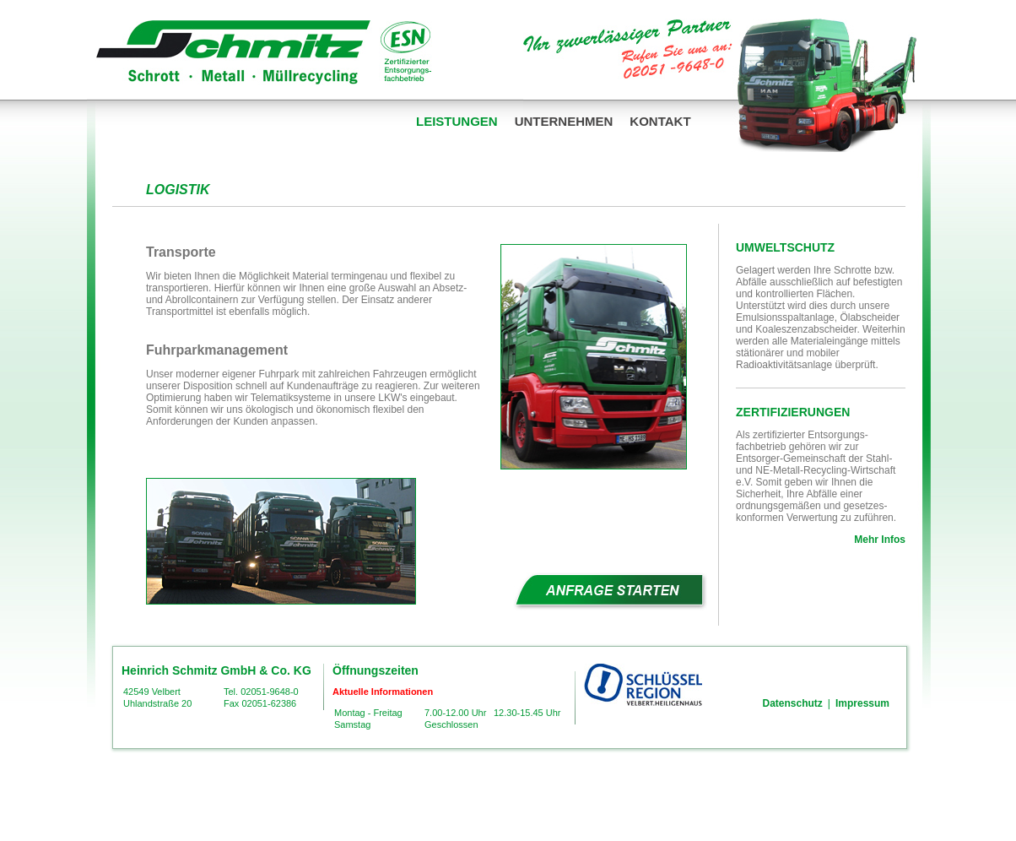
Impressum (862, 703)
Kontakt (660, 121)
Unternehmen (564, 121)
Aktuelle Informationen (382, 691)
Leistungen (457, 121)
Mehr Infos (879, 539)
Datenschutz (793, 703)
